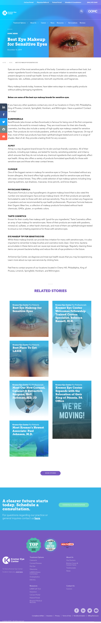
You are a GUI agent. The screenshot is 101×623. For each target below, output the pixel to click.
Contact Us (70, 587)
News (52, 23)
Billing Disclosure (93, 617)
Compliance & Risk (38, 617)
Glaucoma (33, 570)
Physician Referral (43, 2)
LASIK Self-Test (35, 590)
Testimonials (71, 569)
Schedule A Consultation (73, 2)
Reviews (82, 23)
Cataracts (33, 561)
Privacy (57, 617)
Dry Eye (32, 567)
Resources (60, 23)
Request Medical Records (36, 603)
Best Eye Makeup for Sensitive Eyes (26, 63)
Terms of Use (66, 617)
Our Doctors (70, 561)
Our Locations (72, 23)
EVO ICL (33, 581)
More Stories (50, 474)
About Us (33, 23)
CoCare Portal (28, 2)
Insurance (33, 593)
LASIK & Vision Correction (35, 574)
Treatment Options (19, 23)
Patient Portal (57, 2)
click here (19, 573)
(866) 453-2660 (92, 2)
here (38, 519)
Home (4, 63)
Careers (43, 23)
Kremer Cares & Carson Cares (72, 565)
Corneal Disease (36, 564)
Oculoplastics (35, 578)
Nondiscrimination (79, 617)
